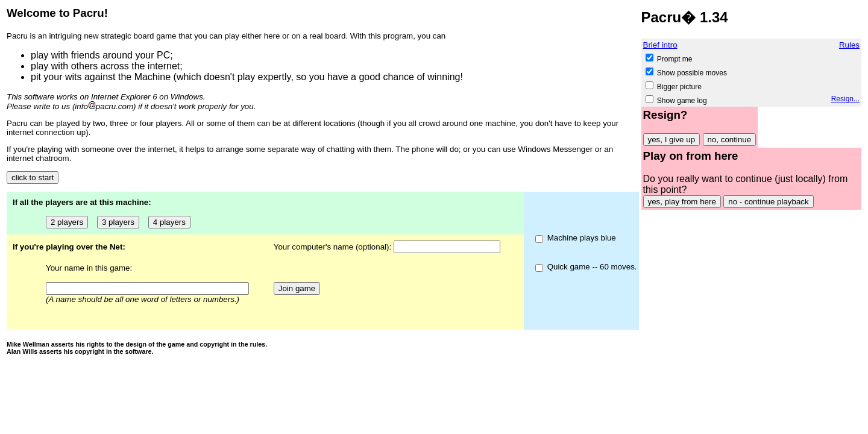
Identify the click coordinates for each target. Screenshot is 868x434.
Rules (849, 44)
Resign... (845, 99)
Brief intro (660, 44)
